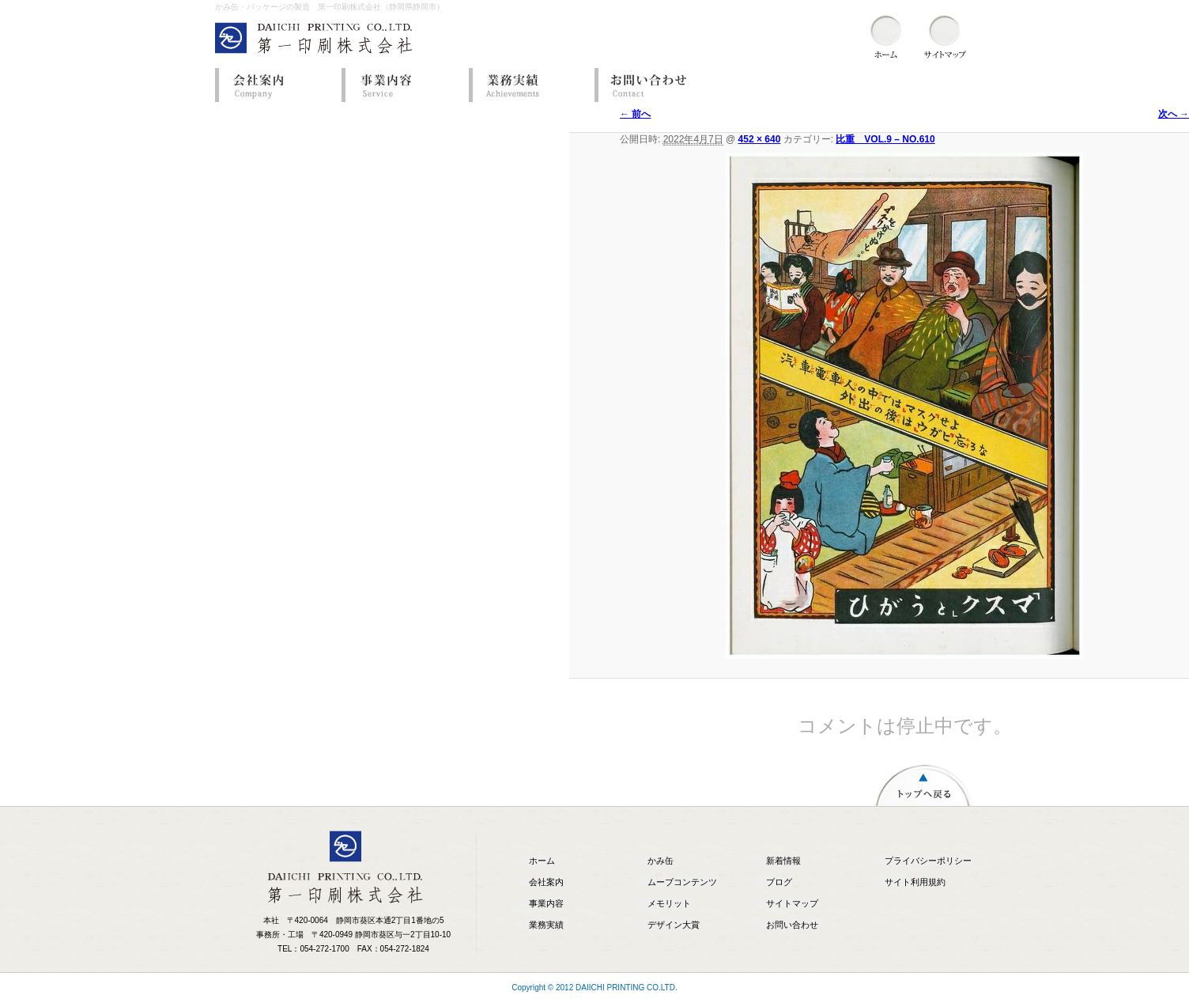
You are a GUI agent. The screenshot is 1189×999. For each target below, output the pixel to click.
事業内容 (401, 85)
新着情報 (783, 860)
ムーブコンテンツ (682, 882)
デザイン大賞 (673, 924)
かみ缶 (660, 860)
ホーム (542, 860)
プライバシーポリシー (928, 860)
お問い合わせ (653, 85)
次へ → (1173, 113)
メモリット (669, 903)
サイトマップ (792, 903)
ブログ (779, 882)
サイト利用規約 (915, 882)
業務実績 (527, 85)
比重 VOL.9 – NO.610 (885, 139)
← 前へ (635, 113)
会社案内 (274, 85)
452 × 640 (759, 139)
